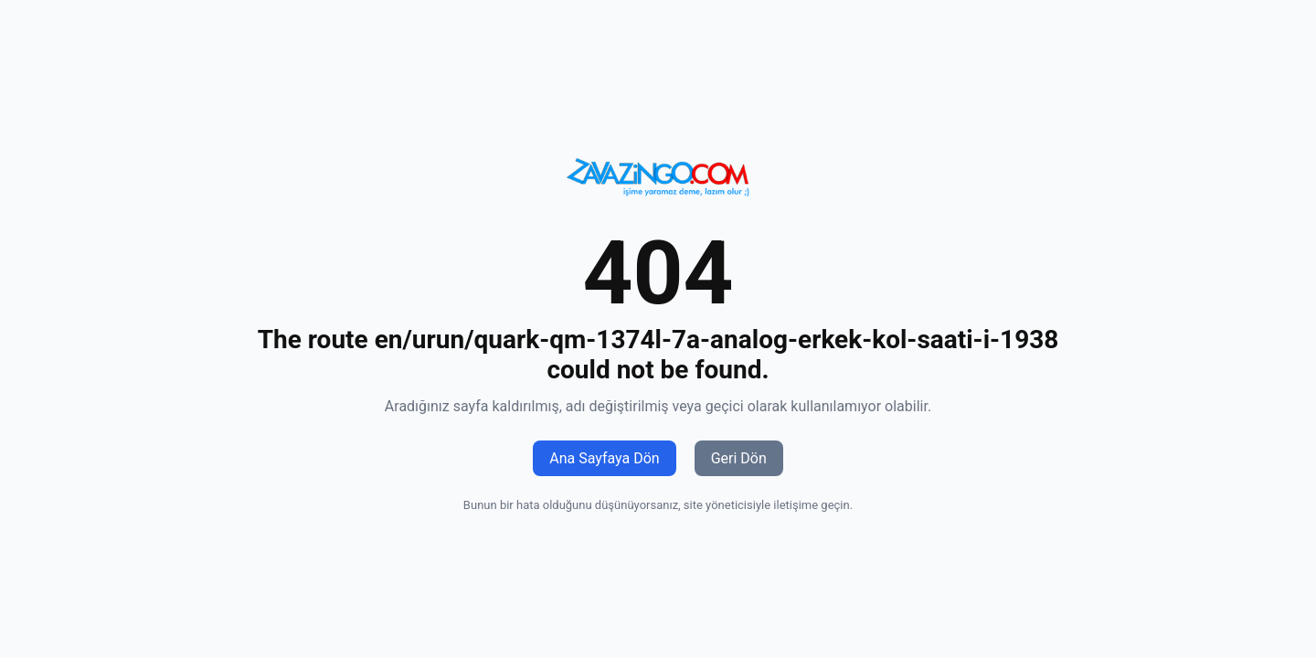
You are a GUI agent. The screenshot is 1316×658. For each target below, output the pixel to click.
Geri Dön (739, 458)
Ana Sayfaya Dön (604, 458)
